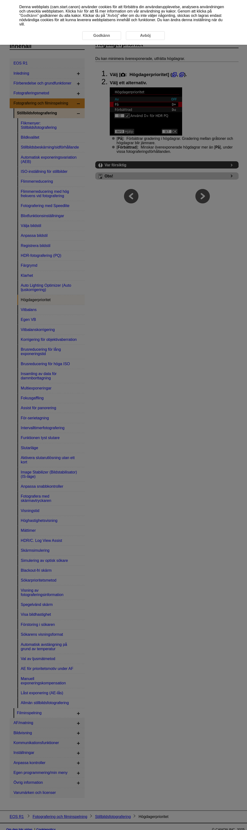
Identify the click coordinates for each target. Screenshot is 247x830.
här (80, 11)
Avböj (113, 15)
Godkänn (29, 15)
